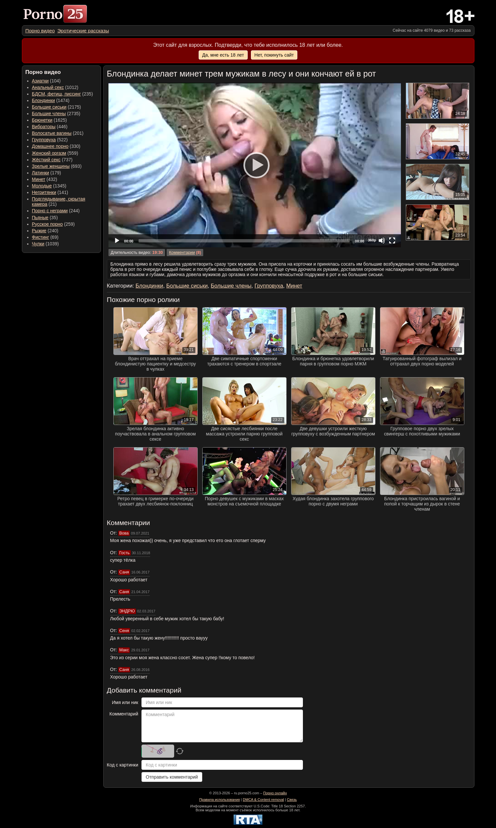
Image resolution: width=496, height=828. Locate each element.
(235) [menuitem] (62, 94)
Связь (292, 800)
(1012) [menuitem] (55, 87)
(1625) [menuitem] (49, 120)
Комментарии (182, 252)
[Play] (254, 165)
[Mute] (382, 240)
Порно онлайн (275, 793)
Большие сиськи (49, 107)
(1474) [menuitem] (51, 100)
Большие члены (49, 113)
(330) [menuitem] (56, 146)
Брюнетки (42, 120)
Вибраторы (44, 126)
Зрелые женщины (51, 166)
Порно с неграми (50, 210)
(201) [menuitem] (58, 133)
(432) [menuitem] (45, 179)
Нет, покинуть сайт (274, 55)
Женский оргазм (49, 153)
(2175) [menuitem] (56, 107)
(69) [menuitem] (45, 237)
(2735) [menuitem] (56, 113)
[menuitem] (40, 30)
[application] (254, 165)
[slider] (244, 240)
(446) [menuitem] (50, 126)
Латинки (40, 172)
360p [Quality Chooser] (372, 240)
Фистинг (40, 237)
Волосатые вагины (52, 133)
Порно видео (40, 30)
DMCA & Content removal (263, 800)
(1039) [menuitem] (45, 243)
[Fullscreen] (392, 240)
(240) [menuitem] (45, 230)
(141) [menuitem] (50, 192)
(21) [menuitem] (58, 201)
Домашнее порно (50, 146)
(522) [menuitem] (50, 139)
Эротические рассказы (83, 30)
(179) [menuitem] (46, 172)
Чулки (38, 243)
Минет (38, 179)
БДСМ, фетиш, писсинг (56, 94)
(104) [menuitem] (46, 80)
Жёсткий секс (46, 159)
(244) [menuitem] (56, 210)
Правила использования (219, 800)
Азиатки (40, 80)
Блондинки (43, 100)
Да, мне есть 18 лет (223, 55)
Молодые (42, 185)
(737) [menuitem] (52, 159)
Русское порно (47, 224)
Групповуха (44, 139)
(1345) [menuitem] (49, 185)
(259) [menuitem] (53, 224)
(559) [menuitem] (55, 153)
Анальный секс (48, 87)
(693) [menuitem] (57, 166)
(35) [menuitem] (45, 217)
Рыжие (39, 230)
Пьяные (40, 217)
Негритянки (44, 192)
